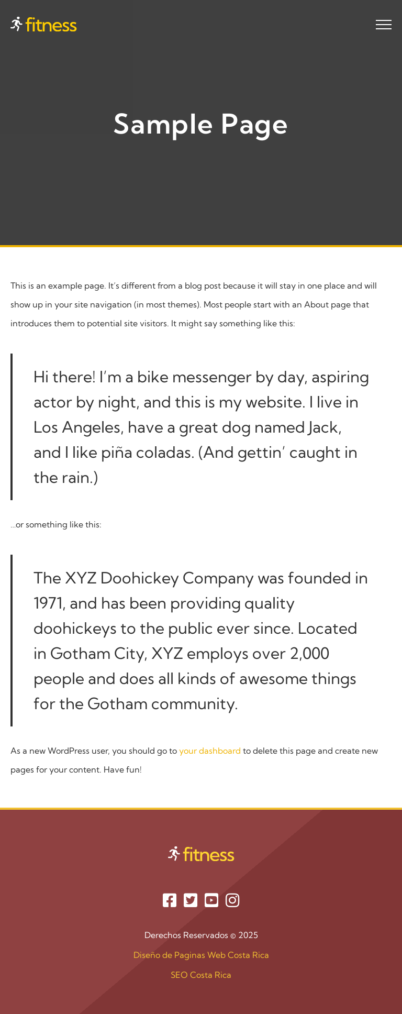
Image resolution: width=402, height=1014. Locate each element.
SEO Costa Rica (201, 974)
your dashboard (210, 750)
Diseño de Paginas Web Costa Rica (201, 955)
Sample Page (201, 122)
